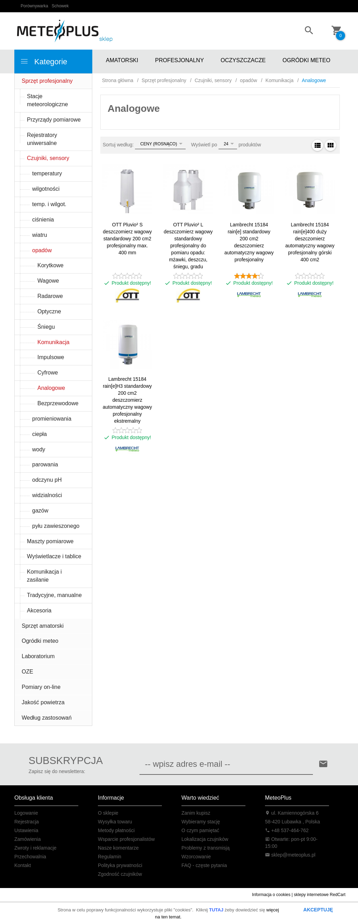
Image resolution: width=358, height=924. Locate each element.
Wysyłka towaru (115, 821)
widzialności (47, 495)
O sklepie (108, 813)
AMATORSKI (122, 60)
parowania (45, 464)
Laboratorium (38, 656)
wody (38, 449)
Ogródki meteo (40, 641)
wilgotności (45, 189)
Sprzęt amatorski (43, 626)
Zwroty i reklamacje (35, 848)
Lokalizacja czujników (204, 839)
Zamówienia (27, 839)
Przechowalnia (30, 856)
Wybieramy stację (200, 821)
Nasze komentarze (118, 848)
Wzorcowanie (196, 856)
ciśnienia (43, 220)
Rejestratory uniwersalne (42, 139)
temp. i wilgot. (49, 204)
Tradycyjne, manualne (54, 595)
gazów (40, 511)
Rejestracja (26, 821)
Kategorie (43, 61)
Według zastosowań (47, 718)
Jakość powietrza (43, 702)
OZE (27, 672)
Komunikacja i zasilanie (44, 576)
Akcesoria (39, 610)
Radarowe (50, 296)
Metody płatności (116, 830)
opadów (42, 250)
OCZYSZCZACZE (243, 60)
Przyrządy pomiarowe (54, 120)
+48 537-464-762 (287, 830)
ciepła (39, 434)
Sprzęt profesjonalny (47, 81)
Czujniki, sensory (48, 158)
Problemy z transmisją (205, 848)
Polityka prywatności (120, 865)
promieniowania (51, 419)
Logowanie (26, 813)
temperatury (47, 173)
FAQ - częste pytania (204, 865)
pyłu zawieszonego (55, 526)
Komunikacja (53, 342)
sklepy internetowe (311, 894)
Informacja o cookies (271, 894)
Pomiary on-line (41, 687)
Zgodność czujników (120, 874)
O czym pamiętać (200, 830)
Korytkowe (50, 265)
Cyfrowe (47, 373)
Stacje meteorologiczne (47, 100)
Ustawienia (26, 830)
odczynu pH (47, 480)
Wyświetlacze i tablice (54, 556)
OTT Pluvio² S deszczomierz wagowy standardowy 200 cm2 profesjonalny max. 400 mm (127, 238)
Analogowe (51, 388)
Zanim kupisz (195, 813)
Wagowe (48, 281)
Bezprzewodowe (57, 403)
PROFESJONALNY (179, 60)
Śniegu (46, 327)
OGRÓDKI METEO (306, 60)
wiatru (39, 235)
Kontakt (22, 865)
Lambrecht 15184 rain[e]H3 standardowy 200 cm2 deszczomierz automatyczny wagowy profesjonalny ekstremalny (127, 400)
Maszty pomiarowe (50, 541)
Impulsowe (50, 357)
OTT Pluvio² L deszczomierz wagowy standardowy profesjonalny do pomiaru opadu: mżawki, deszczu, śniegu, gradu (188, 245)
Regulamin (109, 856)
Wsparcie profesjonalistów (126, 839)
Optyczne (49, 311)
